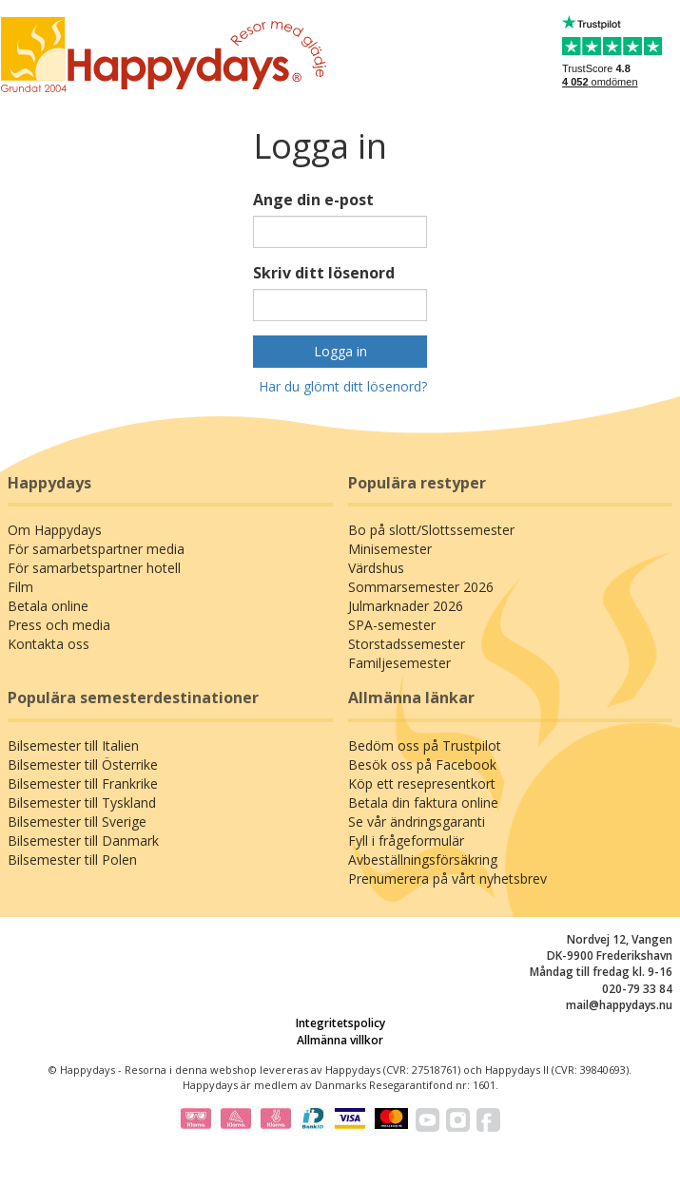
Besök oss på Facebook (422, 764)
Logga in (340, 351)
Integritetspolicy (340, 1023)
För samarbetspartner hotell (94, 568)
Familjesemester (399, 663)
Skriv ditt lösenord (324, 272)
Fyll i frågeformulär (406, 840)
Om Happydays (55, 530)
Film (20, 587)
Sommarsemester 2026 (421, 587)
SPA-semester (392, 625)
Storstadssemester (406, 644)
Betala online (48, 606)
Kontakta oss (48, 644)
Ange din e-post (313, 199)
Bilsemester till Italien (73, 745)
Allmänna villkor (340, 1040)
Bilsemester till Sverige (77, 821)
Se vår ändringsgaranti (416, 821)
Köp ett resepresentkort (421, 783)
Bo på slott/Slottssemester (431, 530)
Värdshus (376, 568)
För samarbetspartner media (96, 549)
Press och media (59, 625)
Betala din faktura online (423, 802)
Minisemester (390, 549)
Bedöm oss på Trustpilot (424, 745)
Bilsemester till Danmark (83, 840)
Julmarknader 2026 (405, 606)
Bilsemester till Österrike (83, 764)
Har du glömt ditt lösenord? (343, 386)
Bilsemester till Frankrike (83, 783)
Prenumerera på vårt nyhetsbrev (447, 879)
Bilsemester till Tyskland (82, 802)
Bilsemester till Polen (72, 860)
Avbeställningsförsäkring (422, 860)
